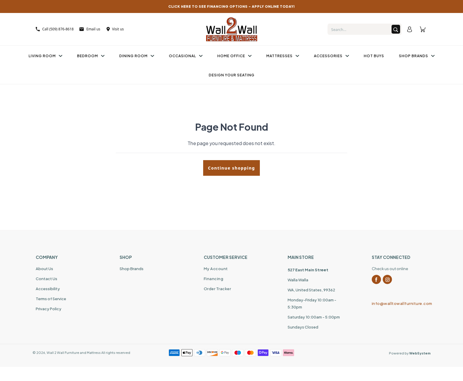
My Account (216, 268)
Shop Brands (417, 56)
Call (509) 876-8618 (55, 29)
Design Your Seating (232, 75)
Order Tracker (217, 288)
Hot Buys (374, 56)
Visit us (115, 29)
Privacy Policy (48, 308)
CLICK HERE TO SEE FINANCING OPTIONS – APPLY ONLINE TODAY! (231, 6)
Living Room (45, 56)
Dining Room (136, 56)
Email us (89, 29)
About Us (44, 268)
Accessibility (48, 288)
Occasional (186, 56)
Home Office (234, 56)
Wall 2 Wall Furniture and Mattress (74, 352)
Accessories (331, 56)
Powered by (410, 353)
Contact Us (46, 278)
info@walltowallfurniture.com (399, 303)
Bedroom (91, 56)
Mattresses (282, 56)
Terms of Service (51, 298)
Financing (214, 278)
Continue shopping (231, 168)
